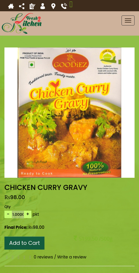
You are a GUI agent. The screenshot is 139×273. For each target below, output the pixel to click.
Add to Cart (24, 243)
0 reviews (43, 257)
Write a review (71, 257)
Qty (7, 206)
